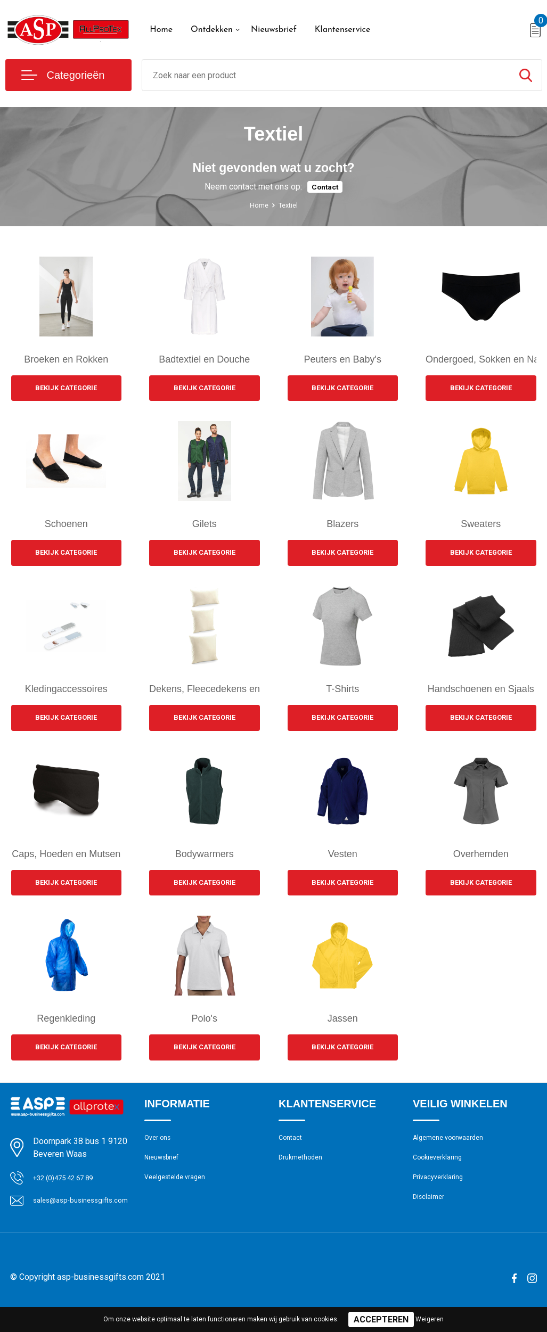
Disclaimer (431, 1216)
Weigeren (429, 1319)
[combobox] (325, 75)
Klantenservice (343, 30)
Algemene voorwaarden (454, 1148)
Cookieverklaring (441, 1170)
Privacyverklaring (442, 1193)
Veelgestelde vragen (179, 1193)
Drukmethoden (304, 1170)
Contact (325, 187)
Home (161, 30)
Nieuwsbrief (274, 30)
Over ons (160, 1148)
